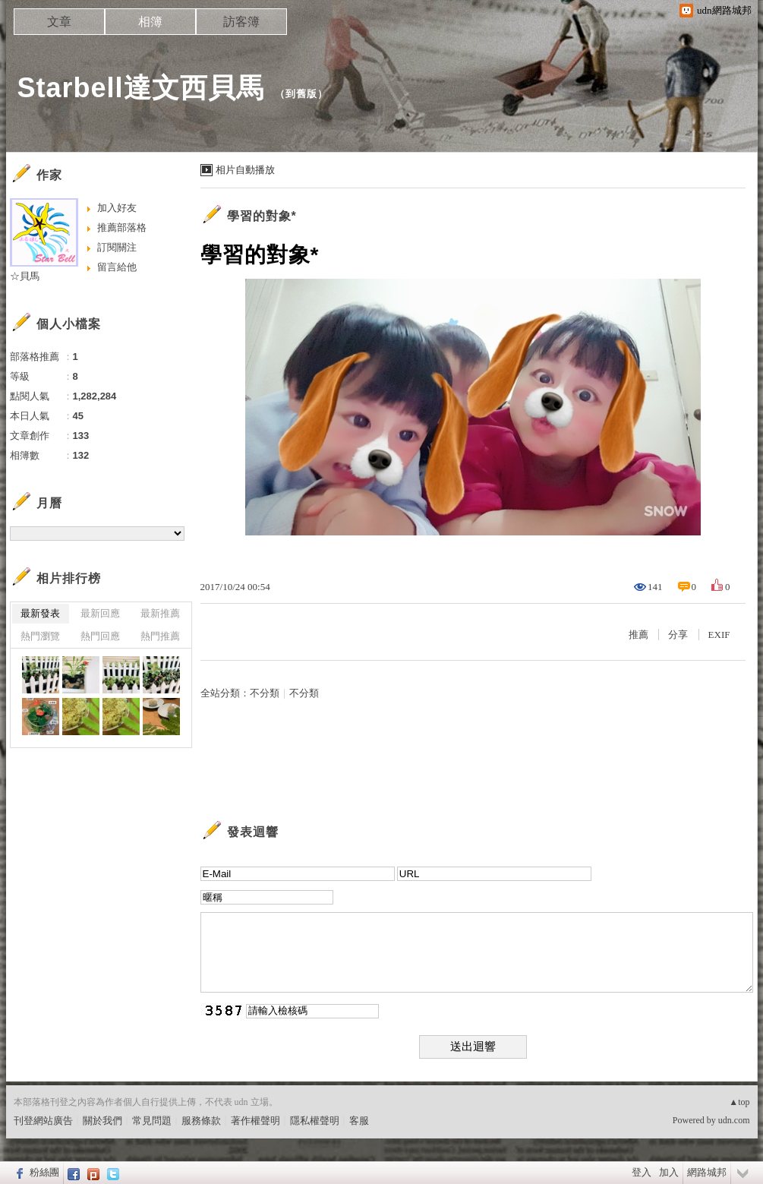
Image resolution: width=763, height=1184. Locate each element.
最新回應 (100, 613)
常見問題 (152, 1120)
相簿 (150, 21)
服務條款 (201, 1120)
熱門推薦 (160, 636)
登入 (641, 1172)
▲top (739, 1102)
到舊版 (301, 93)
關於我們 (102, 1120)
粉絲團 (44, 1172)
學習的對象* (262, 216)
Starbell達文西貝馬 (140, 87)
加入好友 (117, 207)
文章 (59, 21)
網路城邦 (707, 1172)
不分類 (264, 693)
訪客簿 (241, 21)
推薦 (638, 634)
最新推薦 (160, 613)
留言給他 (117, 267)
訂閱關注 (117, 247)
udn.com (734, 1120)
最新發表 (40, 613)
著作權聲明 (255, 1120)
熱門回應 (100, 636)
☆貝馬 (24, 276)
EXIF (719, 634)
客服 (359, 1120)
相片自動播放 (245, 169)
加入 (669, 1172)
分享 (678, 634)
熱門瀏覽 (40, 636)
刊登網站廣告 (43, 1120)
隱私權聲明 (314, 1120)
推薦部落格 (122, 227)
